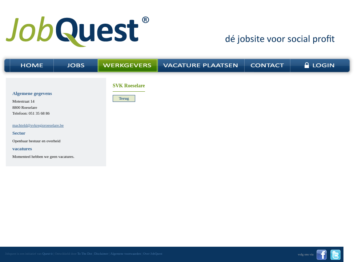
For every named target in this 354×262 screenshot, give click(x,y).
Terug (124, 98)
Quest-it (47, 253)
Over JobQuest (152, 253)
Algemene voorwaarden (125, 253)
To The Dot (84, 253)
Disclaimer (101, 253)
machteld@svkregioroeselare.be (38, 125)
